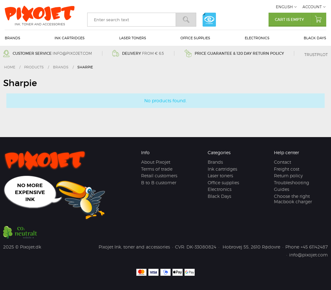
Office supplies (195, 38)
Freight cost (286, 169)
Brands (12, 38)
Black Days (315, 38)
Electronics (257, 38)
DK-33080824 (201, 246)
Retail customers (159, 175)
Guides (281, 189)
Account (312, 6)
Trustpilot (316, 54)
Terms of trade (156, 169)
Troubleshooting (291, 182)
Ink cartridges (70, 38)
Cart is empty (300, 19)
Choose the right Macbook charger (293, 199)
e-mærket (209, 20)
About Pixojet (155, 162)
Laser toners (132, 38)
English (284, 6)
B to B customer (158, 182)
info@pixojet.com (72, 53)
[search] (131, 20)
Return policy (288, 175)
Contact (282, 162)
